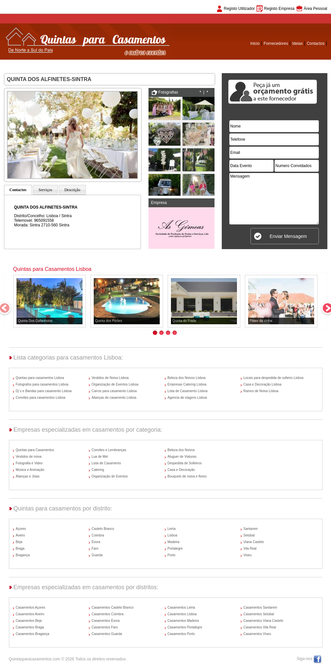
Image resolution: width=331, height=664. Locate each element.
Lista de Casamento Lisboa (188, 391)
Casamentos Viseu (257, 634)
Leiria (172, 529)
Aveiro (20, 535)
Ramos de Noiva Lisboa (261, 391)
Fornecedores (276, 43)
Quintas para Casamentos (35, 450)
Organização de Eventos (110, 476)
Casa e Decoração (181, 470)
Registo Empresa (279, 8)
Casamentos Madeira (183, 620)
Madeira (174, 542)
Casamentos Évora (106, 620)
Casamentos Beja (29, 620)
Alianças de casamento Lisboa (114, 397)
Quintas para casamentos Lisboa (40, 378)
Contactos (315, 43)
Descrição (72, 190)
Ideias (297, 43)
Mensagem (274, 198)
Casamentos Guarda (107, 634)
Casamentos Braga (30, 627)
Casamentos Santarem (260, 607)
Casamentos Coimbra (108, 614)
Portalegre (175, 548)
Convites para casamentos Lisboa (41, 397)
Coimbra (98, 535)
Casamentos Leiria (181, 607)
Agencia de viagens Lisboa (187, 397)
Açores (21, 529)
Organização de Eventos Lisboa (115, 384)
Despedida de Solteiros (185, 463)
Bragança (23, 555)
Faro (95, 548)
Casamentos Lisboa (182, 614)
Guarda (97, 555)
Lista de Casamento (106, 463)
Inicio (255, 43)
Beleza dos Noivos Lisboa (187, 378)
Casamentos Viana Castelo (263, 620)
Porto (172, 555)
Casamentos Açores (31, 607)
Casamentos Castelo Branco (113, 607)
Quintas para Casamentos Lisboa (52, 269)
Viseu (248, 555)
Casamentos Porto (181, 634)
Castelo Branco (103, 529)
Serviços (45, 190)
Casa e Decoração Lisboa (262, 384)
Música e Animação (30, 470)
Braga (20, 548)
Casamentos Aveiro (30, 614)
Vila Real (250, 548)
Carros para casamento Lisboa (114, 391)
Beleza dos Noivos (181, 450)
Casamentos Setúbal (259, 614)
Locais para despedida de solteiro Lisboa (274, 378)
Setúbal (249, 535)
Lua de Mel (100, 456)
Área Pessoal (315, 8)
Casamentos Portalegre (185, 627)
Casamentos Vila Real (260, 627)
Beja (19, 542)
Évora (96, 542)
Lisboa (172, 535)
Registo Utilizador (239, 8)
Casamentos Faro (105, 627)
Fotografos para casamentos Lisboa (42, 384)
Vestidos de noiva (29, 456)
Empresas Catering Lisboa (187, 384)
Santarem (251, 529)
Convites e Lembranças (109, 450)
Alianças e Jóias (28, 476)
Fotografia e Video (29, 463)
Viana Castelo (254, 542)
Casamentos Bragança (33, 634)
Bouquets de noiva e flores (187, 476)
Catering (98, 470)
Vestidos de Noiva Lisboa (110, 378)
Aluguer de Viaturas (182, 456)
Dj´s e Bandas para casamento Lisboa (44, 391)
